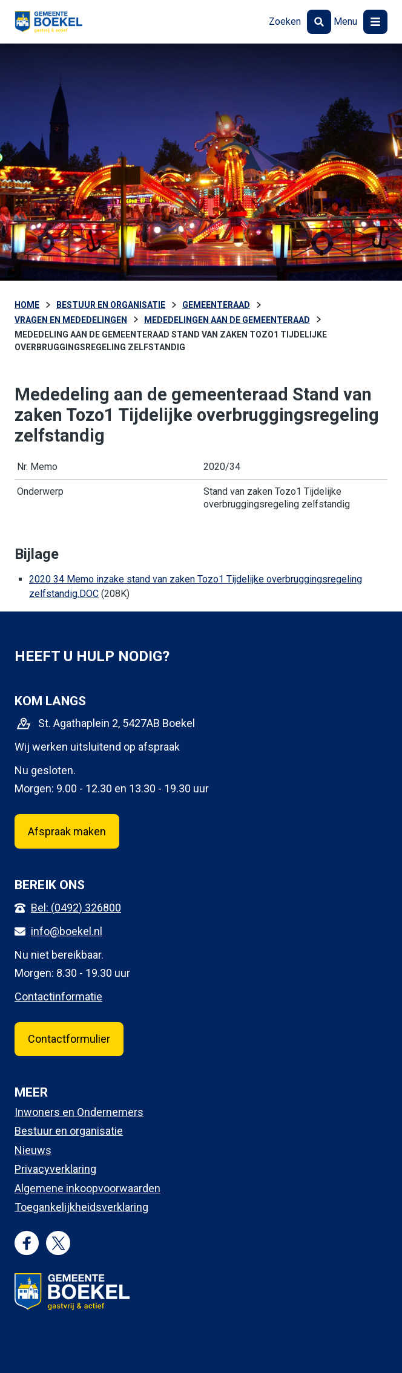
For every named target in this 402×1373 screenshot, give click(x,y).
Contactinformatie (58, 996)
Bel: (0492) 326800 (76, 907)
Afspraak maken (67, 831)
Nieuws (33, 1150)
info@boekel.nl (66, 931)
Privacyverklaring (55, 1169)
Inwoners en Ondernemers (79, 1112)
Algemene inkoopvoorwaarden (87, 1188)
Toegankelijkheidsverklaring (81, 1207)
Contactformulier (69, 1038)
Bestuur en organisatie (69, 1130)
